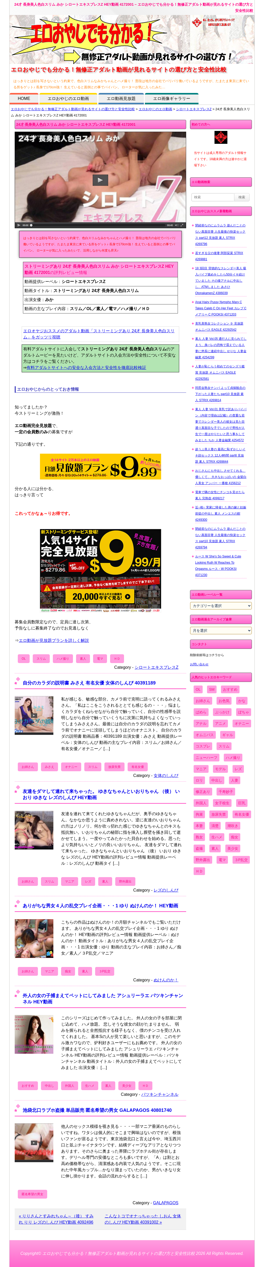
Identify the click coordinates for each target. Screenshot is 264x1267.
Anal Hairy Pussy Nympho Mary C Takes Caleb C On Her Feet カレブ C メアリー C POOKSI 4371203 (220, 308)
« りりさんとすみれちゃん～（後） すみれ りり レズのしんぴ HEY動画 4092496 (56, 1219)
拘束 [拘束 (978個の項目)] (199, 814)
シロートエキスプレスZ (194, 109)
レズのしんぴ (166, 890)
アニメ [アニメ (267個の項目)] (220, 723)
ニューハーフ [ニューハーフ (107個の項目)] (206, 758)
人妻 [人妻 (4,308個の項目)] (234, 780)
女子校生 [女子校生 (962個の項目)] (222, 803)
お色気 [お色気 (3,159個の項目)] (224, 701)
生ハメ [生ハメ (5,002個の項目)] (216, 837)
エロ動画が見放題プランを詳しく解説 (54, 640)
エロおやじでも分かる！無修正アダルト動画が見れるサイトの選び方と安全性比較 (73, 109)
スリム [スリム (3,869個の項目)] (224, 746)
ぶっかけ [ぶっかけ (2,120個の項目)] (222, 712)
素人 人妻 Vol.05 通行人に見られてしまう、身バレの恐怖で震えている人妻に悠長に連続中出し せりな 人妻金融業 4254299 (220, 348)
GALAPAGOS (165, 1203)
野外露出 (125, 881)
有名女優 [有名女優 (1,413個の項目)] (242, 814)
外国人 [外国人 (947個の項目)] (201, 803)
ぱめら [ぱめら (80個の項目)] (201, 712)
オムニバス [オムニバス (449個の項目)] (205, 735)
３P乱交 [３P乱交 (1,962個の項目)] (241, 860)
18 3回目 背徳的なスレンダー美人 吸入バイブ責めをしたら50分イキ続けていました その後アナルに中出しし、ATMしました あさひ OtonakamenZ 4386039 (220, 280)
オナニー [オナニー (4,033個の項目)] (242, 723)
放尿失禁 (114, 767)
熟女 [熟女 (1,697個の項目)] (199, 837)
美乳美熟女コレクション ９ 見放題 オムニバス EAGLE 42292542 (219, 327)
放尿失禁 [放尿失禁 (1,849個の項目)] (218, 814)
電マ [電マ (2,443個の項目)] (222, 860)
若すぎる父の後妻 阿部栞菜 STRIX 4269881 (219, 256)
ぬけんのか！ (166, 980)
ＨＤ (117, 658)
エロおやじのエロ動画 (68, 98)
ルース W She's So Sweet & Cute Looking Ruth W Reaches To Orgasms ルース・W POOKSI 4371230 (218, 566)
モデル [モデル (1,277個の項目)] (220, 769)
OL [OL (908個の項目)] (198, 689)
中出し (49, 1086)
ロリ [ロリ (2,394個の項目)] (199, 780)
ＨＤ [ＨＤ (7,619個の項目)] (199, 871)
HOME (24, 98)
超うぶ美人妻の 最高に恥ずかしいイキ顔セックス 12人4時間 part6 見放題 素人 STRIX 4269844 (220, 455)
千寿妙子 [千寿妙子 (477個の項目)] (226, 792)
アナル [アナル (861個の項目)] (201, 723)
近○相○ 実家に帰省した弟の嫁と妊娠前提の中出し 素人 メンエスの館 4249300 (220, 514)
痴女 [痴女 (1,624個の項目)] (234, 837)
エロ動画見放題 (121, 98)
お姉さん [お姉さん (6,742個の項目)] (203, 701)
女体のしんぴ (166, 775)
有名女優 (137, 767)
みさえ (49, 767)
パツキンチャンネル (159, 1094)
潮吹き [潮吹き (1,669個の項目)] (232, 826)
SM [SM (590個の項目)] (211, 689)
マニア (69, 881)
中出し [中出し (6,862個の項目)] (216, 780)
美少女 (126, 1086)
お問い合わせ (199, 664)
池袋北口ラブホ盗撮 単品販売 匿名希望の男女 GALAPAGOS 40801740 (97, 1110)
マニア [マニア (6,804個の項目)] (201, 769)
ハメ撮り (63, 658)
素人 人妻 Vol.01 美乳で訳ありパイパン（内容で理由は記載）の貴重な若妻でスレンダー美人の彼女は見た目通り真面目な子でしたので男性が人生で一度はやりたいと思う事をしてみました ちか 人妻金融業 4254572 (220, 424)
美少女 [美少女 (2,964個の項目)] (232, 848)
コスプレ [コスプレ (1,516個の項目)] (203, 746)
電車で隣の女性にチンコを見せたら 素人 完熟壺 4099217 (220, 495)
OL (24, 658)
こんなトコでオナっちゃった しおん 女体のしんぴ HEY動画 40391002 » (143, 1219)
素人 (83, 658)
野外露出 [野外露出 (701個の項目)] (203, 860)
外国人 (69, 1086)
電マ (100, 658)
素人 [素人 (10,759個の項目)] (215, 848)
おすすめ (28, 1086)
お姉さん (28, 767)
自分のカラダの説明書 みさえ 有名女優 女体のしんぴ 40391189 (89, 683)
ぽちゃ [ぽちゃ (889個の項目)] (243, 712)
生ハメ (89, 1086)
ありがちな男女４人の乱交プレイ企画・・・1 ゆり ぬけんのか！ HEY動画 (100, 905)
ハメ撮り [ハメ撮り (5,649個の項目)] (233, 758)
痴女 (68, 971)
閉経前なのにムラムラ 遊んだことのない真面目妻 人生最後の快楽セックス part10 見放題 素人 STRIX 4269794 (220, 538)
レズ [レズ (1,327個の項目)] (238, 769)
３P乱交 (104, 971)
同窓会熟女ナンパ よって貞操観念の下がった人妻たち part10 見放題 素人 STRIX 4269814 (220, 394)
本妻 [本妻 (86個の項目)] (199, 826)
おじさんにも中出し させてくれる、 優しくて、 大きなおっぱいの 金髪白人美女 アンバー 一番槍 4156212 (220, 477)
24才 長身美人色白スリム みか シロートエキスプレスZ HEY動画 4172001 (76, 124)
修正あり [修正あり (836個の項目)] (203, 792)
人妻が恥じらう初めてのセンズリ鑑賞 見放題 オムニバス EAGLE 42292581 (220, 373)
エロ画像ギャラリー (171, 98)
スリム (41, 658)
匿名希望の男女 (32, 1194)
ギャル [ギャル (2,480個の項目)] (227, 735)
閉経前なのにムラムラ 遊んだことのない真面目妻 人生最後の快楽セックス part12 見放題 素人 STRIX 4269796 (220, 235)
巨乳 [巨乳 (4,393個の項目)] (241, 803)
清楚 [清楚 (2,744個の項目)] (215, 826)
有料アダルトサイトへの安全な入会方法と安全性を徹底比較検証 (86, 367)
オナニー (71, 767)
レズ (88, 881)
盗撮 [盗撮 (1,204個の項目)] (199, 848)
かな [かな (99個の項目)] (241, 701)
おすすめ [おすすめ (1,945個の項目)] (230, 689)
